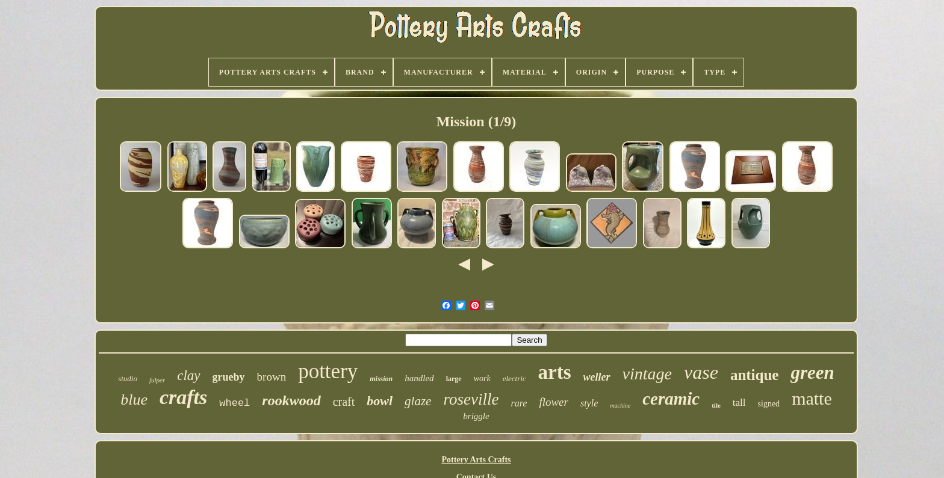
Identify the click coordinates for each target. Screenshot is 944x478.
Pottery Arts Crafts (476, 459)
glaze (418, 401)
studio (127, 378)
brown (272, 376)
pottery (328, 371)
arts (554, 372)
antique (754, 375)
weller (596, 377)
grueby (229, 377)
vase (701, 372)
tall (739, 402)
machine (620, 405)
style (589, 403)
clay (188, 375)
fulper (157, 380)
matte (812, 398)
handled (419, 378)
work (482, 378)
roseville (470, 399)
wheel (234, 403)
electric (514, 378)
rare (519, 403)
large (454, 379)
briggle (476, 416)
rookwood (291, 400)
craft (344, 401)
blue (134, 399)
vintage (647, 373)
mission (381, 379)
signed (769, 403)
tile (716, 405)
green (812, 372)
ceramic (671, 398)
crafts (183, 397)
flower (553, 402)
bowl (380, 400)
